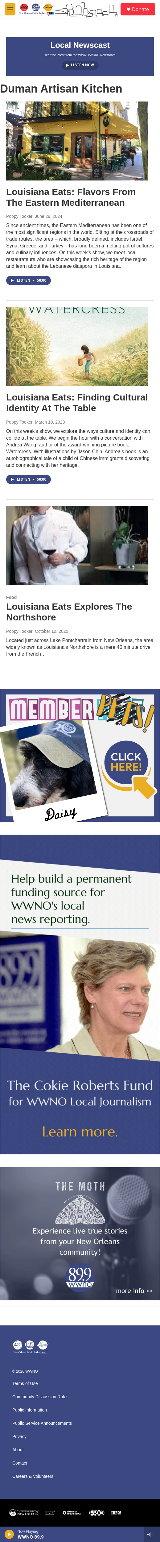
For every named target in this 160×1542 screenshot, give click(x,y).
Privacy (19, 1436)
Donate (140, 9)
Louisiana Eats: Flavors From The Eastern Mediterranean (71, 197)
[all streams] (152, 1534)
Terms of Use (25, 1383)
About (18, 1450)
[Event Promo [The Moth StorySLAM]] (80, 1233)
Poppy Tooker (19, 216)
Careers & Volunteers (32, 1476)
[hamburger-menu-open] (10, 9)
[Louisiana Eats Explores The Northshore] (77, 545)
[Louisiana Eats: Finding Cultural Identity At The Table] (77, 346)
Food (11, 597)
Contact (19, 1463)
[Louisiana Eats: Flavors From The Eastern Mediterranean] (77, 141)
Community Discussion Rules (40, 1397)
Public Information (29, 1410)
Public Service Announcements (42, 1423)
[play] (9, 1534)
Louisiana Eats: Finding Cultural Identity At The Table (77, 402)
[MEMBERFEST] (80, 755)
